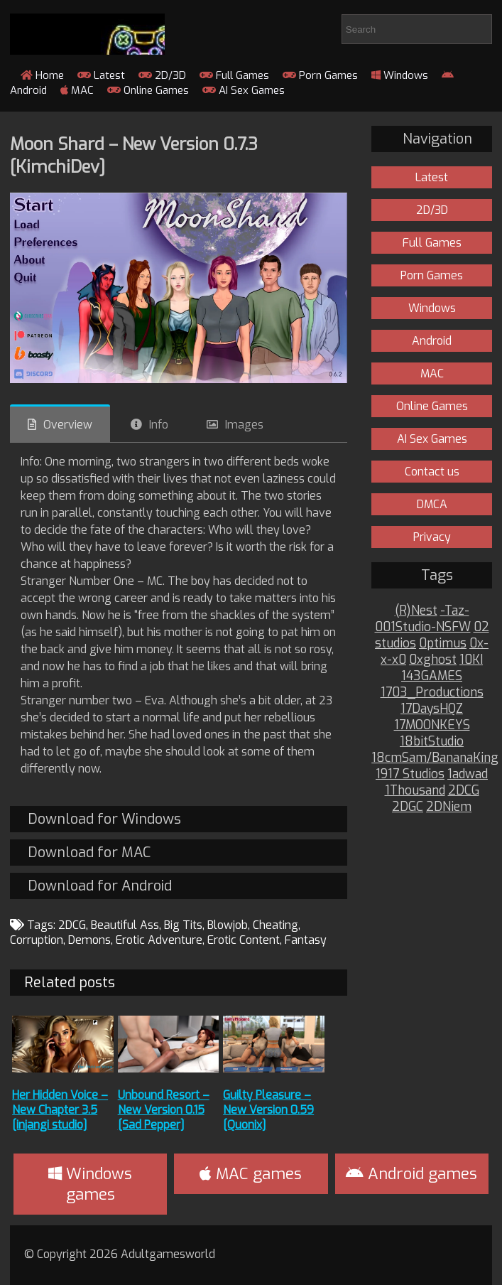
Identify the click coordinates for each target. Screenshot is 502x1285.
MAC (77, 90)
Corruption (36, 939)
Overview (67, 424)
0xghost (433, 660)
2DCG (72, 925)
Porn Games (320, 75)
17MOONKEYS (432, 725)
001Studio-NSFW (423, 627)
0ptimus (442, 643)
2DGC (407, 807)
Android (432, 340)
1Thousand (415, 791)
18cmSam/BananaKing (434, 758)
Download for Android (100, 886)
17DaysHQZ (431, 709)
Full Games (234, 75)
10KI (471, 660)
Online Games (148, 90)
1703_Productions (432, 692)
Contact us (432, 471)
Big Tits (183, 925)
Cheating (275, 925)
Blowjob (227, 925)
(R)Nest (416, 611)
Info (158, 424)
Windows (399, 75)
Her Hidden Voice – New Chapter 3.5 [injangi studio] (60, 1109)
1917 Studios (410, 774)
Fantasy (306, 939)
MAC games (251, 1173)
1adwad (467, 774)
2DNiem (448, 807)
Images (244, 424)
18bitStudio (432, 741)
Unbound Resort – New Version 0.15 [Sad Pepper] (163, 1109)
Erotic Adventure (159, 939)
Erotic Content (243, 939)
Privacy (432, 536)
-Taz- (454, 611)
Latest (101, 75)
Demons (89, 939)
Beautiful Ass (125, 925)
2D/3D (162, 75)
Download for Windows (104, 819)
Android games (411, 1173)
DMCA (432, 504)
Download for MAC (89, 852)
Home (42, 75)
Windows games (90, 1184)
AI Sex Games (243, 90)
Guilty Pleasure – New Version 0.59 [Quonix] (268, 1109)
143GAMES (431, 676)
